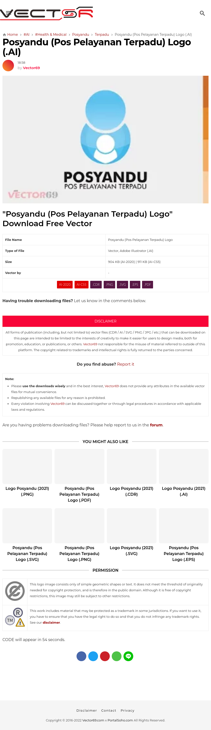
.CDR (96, 284)
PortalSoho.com (120, 720)
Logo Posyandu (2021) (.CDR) (131, 491)
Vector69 (90, 344)
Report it (125, 364)
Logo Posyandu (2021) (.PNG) (27, 491)
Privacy (127, 710)
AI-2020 (65, 284)
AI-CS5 (81, 284)
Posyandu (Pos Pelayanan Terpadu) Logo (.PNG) (79, 553)
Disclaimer (87, 710)
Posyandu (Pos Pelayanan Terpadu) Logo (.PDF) (79, 494)
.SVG (122, 284)
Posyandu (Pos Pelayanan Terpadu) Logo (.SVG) (27, 553)
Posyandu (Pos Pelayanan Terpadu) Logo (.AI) (96, 47)
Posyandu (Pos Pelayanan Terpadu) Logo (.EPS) (184, 553)
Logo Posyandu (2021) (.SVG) (131, 550)
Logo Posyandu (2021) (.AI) (183, 491)
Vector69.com (93, 720)
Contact (108, 710)
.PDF (147, 284)
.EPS (135, 284)
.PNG (109, 284)
